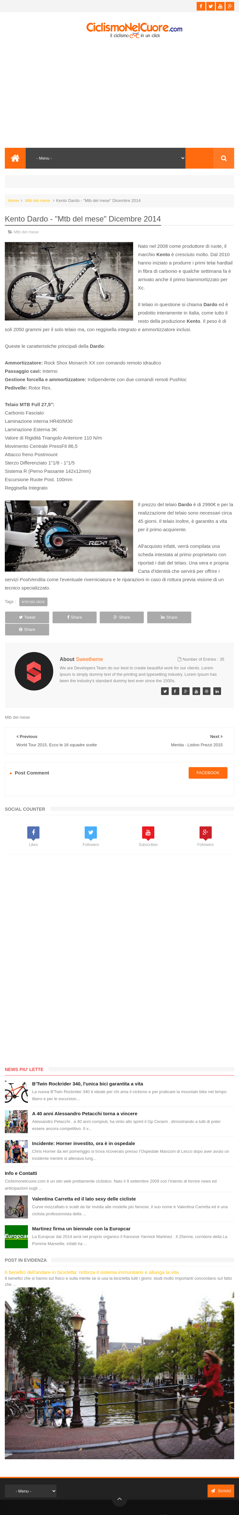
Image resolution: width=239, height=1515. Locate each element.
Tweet (26, 617)
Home (13, 200)
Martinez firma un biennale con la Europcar (81, 1216)
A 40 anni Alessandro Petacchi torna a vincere (84, 1101)
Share (73, 617)
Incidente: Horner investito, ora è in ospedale (83, 1131)
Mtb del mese (37, 200)
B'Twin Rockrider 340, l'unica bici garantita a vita (87, 1072)
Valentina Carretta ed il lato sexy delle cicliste (84, 1187)
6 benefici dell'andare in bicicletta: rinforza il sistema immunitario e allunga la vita (92, 1260)
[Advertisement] (119, 93)
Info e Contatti (21, 1161)
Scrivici (221, 1479)
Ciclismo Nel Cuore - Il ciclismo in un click (124, 1504)
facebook (208, 760)
